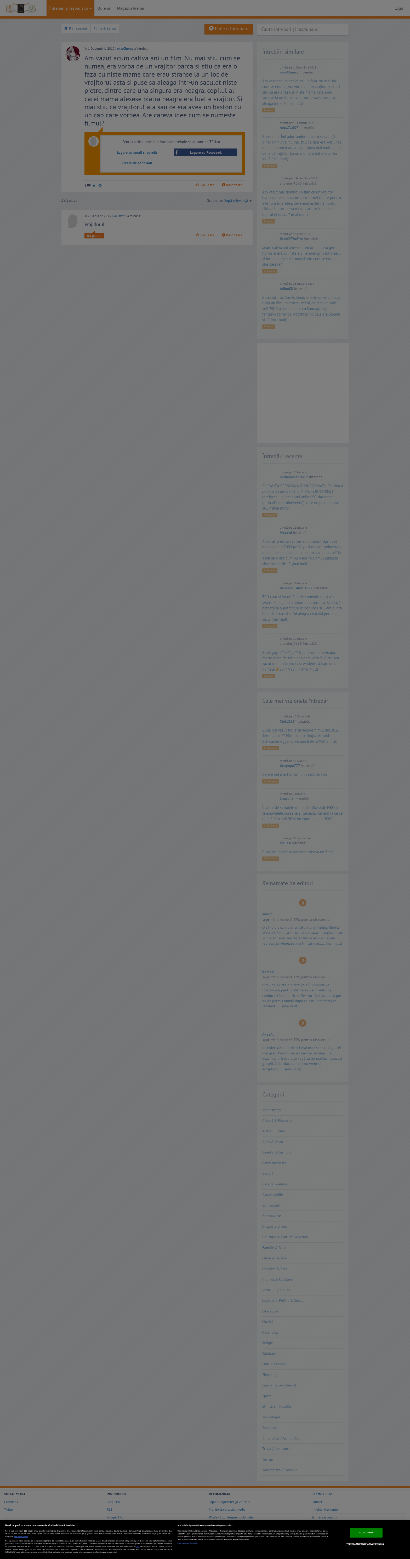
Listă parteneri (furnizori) (187, 1543)
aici (137, 1546)
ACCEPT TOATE (366, 1532)
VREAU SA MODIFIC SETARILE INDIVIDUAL (365, 1544)
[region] (205, 1539)
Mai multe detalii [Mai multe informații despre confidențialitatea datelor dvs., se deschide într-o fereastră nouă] (21, 1536)
